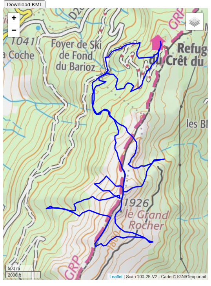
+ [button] (13, 19)
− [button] (13, 31)
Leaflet (115, 276)
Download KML (24, 4)
